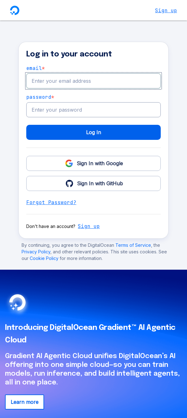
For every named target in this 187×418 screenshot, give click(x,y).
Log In (93, 132)
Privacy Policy (36, 251)
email (35, 68)
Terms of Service (133, 245)
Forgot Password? (51, 202)
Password (40, 97)
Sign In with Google (93, 163)
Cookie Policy (45, 258)
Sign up (166, 10)
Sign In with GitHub (93, 183)
